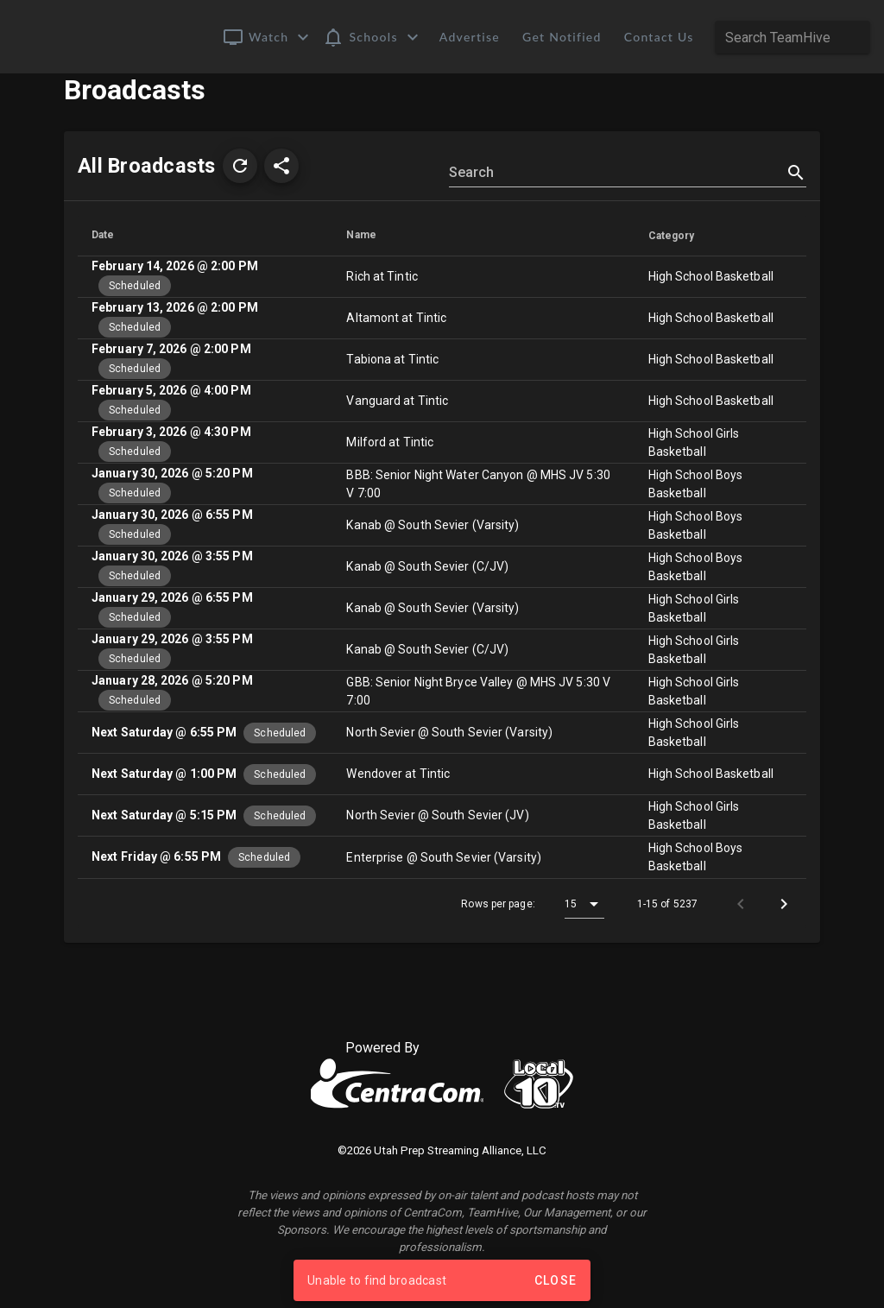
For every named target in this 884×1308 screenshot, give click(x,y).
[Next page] (783, 929)
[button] (268, 37)
